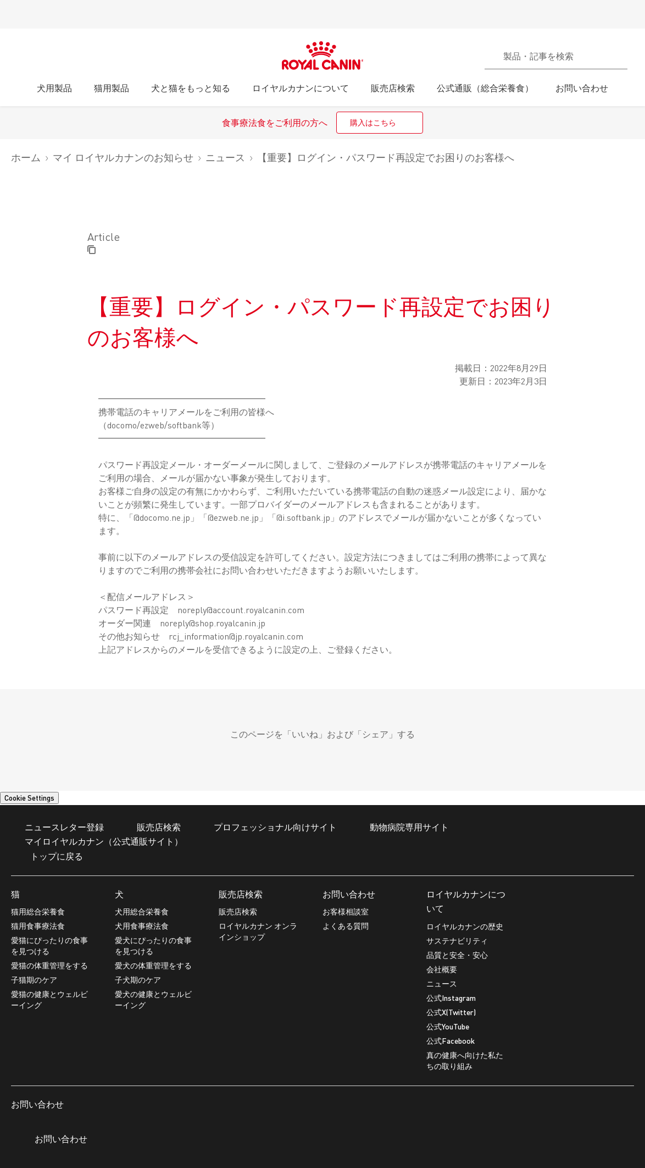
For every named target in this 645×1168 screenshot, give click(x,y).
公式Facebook (450, 1040)
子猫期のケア (34, 979)
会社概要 (441, 969)
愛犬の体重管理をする (153, 965)
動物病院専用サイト (402, 828)
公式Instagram (451, 997)
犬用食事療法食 (142, 925)
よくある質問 (345, 925)
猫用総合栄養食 (38, 911)
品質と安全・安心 (457, 955)
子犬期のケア (138, 979)
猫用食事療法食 (38, 925)
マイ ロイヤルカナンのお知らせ (123, 157)
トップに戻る (47, 857)
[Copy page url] (91, 250)
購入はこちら (373, 122)
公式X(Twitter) (451, 1012)
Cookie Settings (29, 798)
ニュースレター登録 (57, 828)
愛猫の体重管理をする (49, 965)
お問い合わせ (348, 894)
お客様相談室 (345, 911)
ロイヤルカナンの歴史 (464, 926)
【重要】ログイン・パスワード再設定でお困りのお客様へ (385, 157)
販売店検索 (241, 894)
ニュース (225, 157)
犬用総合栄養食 (142, 911)
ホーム (26, 157)
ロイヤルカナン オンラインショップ (258, 931)
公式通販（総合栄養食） (485, 87)
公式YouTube (447, 1026)
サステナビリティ (457, 940)
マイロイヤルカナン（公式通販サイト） (97, 842)
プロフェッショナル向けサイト (268, 828)
